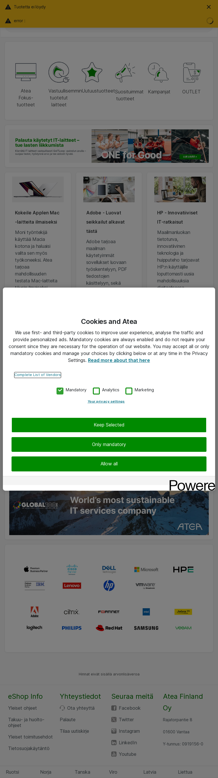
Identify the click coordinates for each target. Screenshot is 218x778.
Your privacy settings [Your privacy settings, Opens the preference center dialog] (106, 401)
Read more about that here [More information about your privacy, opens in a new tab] (119, 360)
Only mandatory (109, 444)
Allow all (109, 464)
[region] (109, 389)
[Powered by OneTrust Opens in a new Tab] (190, 481)
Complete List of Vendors (37, 375)
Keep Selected (109, 425)
